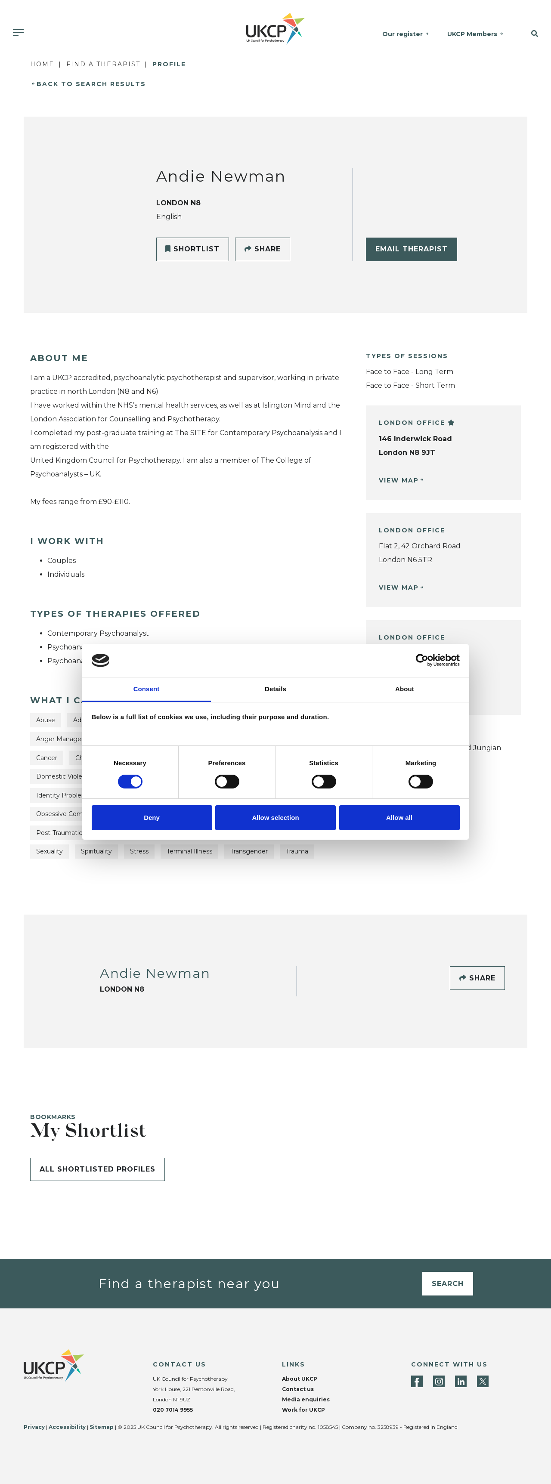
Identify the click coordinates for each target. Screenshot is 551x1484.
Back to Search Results (91, 84)
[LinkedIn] (461, 1381)
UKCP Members (472, 34)
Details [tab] (275, 689)
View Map (399, 480)
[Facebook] (417, 1381)
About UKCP (299, 1379)
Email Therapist (411, 249)
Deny (152, 817)
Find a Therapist (103, 64)
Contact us (298, 1389)
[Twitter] (483, 1381)
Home (42, 64)
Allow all (399, 817)
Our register (402, 34)
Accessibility (67, 1427)
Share (263, 249)
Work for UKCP (303, 1410)
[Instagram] (439, 1381)
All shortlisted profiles (97, 1169)
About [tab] (404, 689)
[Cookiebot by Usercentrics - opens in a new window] (422, 660)
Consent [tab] (146, 689)
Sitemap (102, 1427)
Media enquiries (306, 1399)
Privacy (34, 1427)
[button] (531, 34)
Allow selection (275, 817)
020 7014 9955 (173, 1410)
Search (448, 1284)
